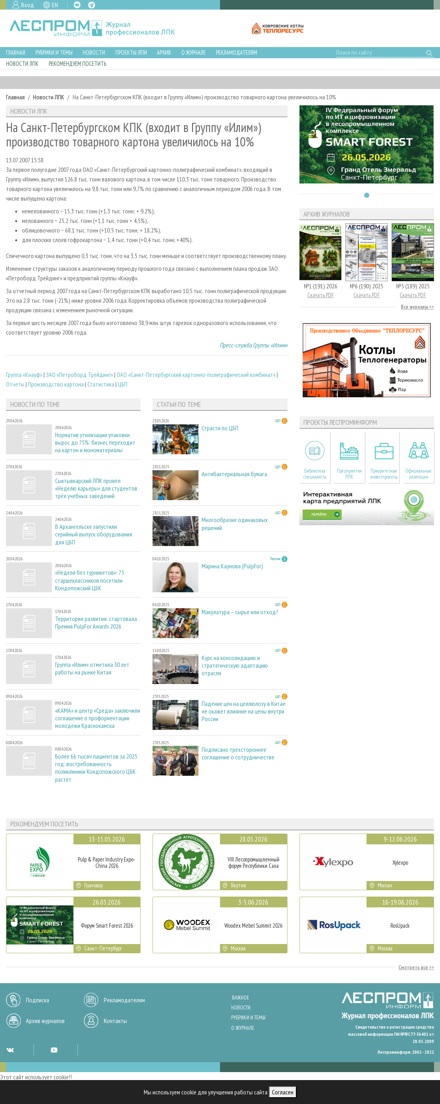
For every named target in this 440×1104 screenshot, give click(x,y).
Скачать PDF (320, 295)
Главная (15, 52)
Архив (164, 52)
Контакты (115, 1021)
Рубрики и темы (54, 52)
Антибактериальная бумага (234, 474)
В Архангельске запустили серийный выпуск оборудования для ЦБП (93, 534)
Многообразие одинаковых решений (235, 523)
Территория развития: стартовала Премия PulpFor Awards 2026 (96, 622)
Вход (27, 5)
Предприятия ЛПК (349, 473)
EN (55, 5)
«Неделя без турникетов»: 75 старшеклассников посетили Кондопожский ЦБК (89, 580)
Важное (240, 997)
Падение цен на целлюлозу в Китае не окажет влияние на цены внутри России (243, 711)
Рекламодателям (236, 52)
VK (77, 4)
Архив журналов (45, 1021)
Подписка (37, 1000)
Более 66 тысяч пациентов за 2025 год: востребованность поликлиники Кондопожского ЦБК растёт (96, 768)
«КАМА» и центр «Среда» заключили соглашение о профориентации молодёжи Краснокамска (97, 718)
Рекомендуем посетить (77, 63)
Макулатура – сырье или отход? (240, 612)
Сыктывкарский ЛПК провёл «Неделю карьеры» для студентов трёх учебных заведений (96, 488)
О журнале (193, 52)
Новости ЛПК (22, 63)
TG (91, 5)
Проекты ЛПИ (131, 52)
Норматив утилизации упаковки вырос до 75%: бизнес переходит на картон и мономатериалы (95, 442)
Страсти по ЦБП (220, 428)
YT (54, 1050)
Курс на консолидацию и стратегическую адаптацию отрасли (235, 665)
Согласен (282, 1092)
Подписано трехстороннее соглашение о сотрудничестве (238, 753)
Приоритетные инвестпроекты (384, 473)
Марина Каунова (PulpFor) (232, 566)
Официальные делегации (418, 473)
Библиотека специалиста (314, 473)
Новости (94, 52)
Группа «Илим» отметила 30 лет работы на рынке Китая (92, 668)
